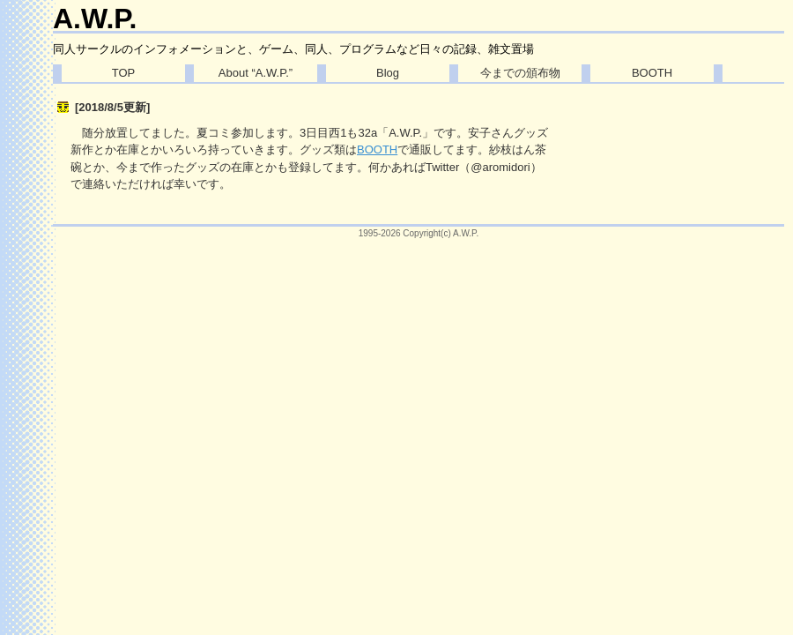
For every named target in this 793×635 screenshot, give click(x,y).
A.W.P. (95, 18)
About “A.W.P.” (256, 72)
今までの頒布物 (520, 72)
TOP (124, 72)
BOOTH (652, 72)
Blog (387, 72)
